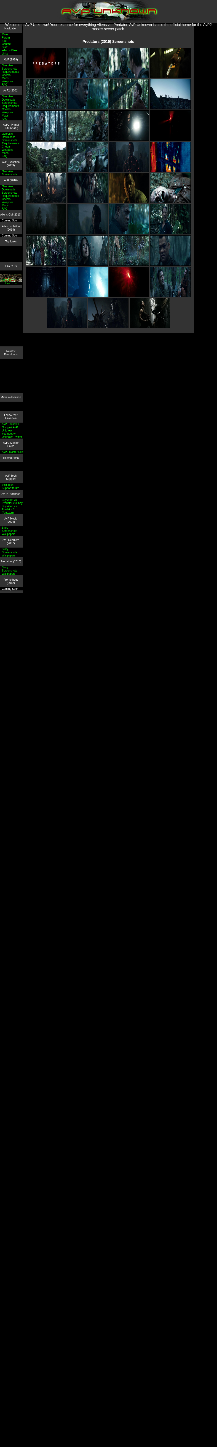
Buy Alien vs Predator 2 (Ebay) (13, 501)
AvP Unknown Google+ (10, 426)
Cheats (6, 75)
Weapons (7, 81)
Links (5, 53)
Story (5, 527)
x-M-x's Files (9, 50)
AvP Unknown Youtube (10, 430)
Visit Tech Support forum (10, 486)
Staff (4, 47)
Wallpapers (9, 534)
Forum (6, 37)
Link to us (11, 282)
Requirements (10, 71)
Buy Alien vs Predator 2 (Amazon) (9, 509)
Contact (6, 44)
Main (5, 34)
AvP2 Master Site (12, 452)
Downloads (8, 99)
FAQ (4, 84)
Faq (4, 40)
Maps (5, 78)
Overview (7, 65)
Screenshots (9, 68)
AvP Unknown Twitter (12, 435)
